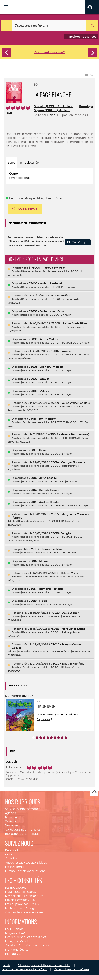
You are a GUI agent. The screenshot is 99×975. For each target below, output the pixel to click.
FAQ (8, 929)
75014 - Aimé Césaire (43, 478)
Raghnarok (43, 719)
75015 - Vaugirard (62, 533)
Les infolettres (14, 867)
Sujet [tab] (11, 162)
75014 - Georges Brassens (68, 462)
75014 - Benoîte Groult (44, 490)
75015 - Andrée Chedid (44, 502)
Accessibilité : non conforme (71, 969)
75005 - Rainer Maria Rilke (69, 323)
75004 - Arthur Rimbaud (45, 283)
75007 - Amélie (61, 351)
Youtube (11, 858)
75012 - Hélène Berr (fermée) (69, 434)
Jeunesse (11, 825)
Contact (19, 929)
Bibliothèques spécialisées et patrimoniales (44, 965)
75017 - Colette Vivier (64, 573)
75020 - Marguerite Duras (67, 628)
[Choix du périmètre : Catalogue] (7, 25)
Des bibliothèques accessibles (25, 937)
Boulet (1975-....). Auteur (53, 106)
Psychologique (19, 178)
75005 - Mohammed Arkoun (48, 311)
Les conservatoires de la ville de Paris (24, 969)
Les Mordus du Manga (20, 908)
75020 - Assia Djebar (65, 613)
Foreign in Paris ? (16, 941)
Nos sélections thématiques (24, 896)
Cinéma (10, 821)
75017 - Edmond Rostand (46, 588)
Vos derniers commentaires (24, 912)
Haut (94, 792)
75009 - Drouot (39, 379)
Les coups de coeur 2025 (22, 904)
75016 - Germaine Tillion (47, 549)
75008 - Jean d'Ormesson (46, 366)
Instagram (12, 854)
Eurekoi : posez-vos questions (25, 871)
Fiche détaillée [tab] (29, 162)
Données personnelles (33, 945)
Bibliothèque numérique (22, 833)
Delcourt (53, 115)
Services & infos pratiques (22, 809)
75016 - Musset (39, 561)
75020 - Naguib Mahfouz (67, 663)
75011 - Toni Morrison (43, 418)
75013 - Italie (37, 450)
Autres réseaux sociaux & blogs (26, 862)
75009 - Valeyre (39, 391)
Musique (11, 817)
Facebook (12, 850)
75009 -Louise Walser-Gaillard (70, 403)
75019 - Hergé (38, 601)
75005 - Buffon (60, 295)
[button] (92, 7)
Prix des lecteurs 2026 (20, 900)
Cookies (10, 945)
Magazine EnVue (16, 933)
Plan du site (13, 953)
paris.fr (6, 965)
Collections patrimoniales (22, 829)
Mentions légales (16, 949)
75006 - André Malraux (44, 339)
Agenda (10, 813)
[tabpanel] (49, 176)
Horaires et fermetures (20, 891)
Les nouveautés (15, 887)
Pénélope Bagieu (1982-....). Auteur (63, 108)
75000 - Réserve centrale (48, 267)
